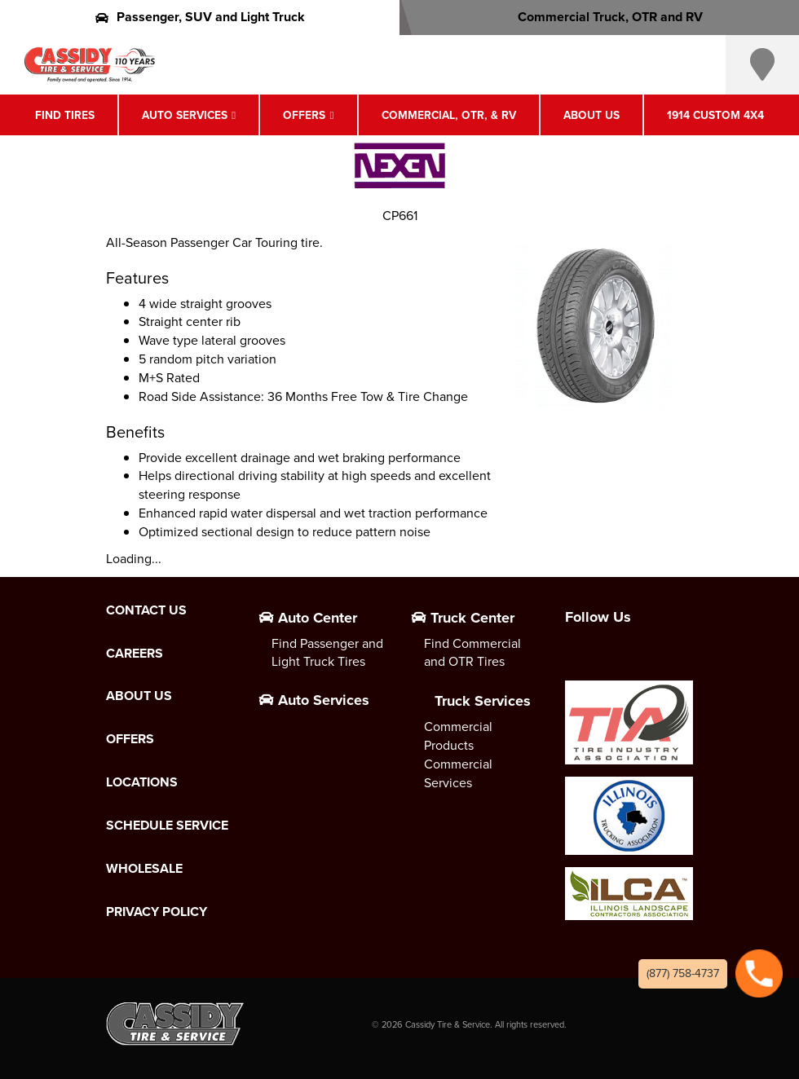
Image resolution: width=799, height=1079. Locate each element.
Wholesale (144, 869)
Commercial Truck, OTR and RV (600, 16)
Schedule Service (167, 826)
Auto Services (184, 115)
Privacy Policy (156, 912)
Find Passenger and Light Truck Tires (327, 653)
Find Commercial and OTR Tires (472, 653)
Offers (304, 115)
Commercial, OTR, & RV (449, 115)
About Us (591, 115)
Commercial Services (458, 773)
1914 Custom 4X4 (715, 115)
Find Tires (65, 115)
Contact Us (146, 610)
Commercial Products (458, 736)
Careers (134, 654)
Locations (142, 782)
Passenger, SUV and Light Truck (200, 16)
